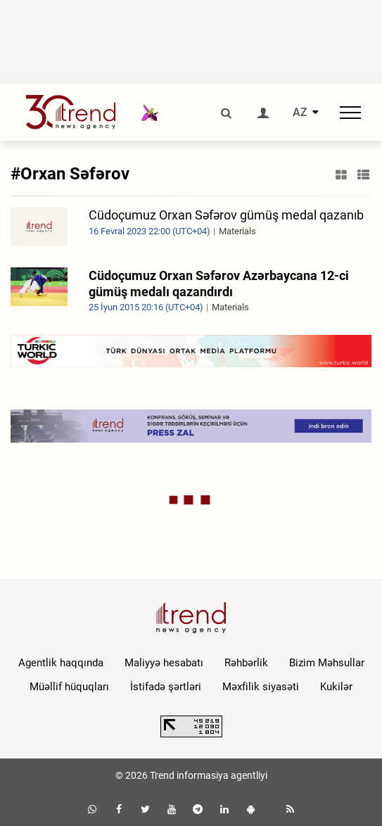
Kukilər (336, 686)
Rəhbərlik (246, 662)
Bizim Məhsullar (326, 662)
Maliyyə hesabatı (164, 662)
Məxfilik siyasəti (260, 686)
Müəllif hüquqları (69, 686)
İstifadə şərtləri (165, 686)
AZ (300, 112)
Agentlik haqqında (60, 662)
